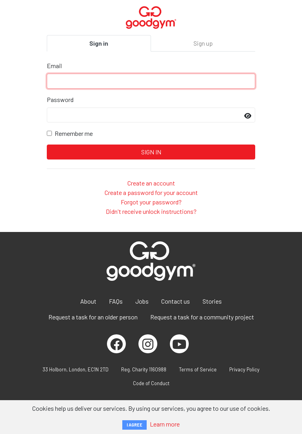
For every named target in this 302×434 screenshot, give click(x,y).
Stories (212, 301)
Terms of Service (198, 369)
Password (60, 99)
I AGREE (134, 424)
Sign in (98, 43)
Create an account (151, 183)
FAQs (116, 301)
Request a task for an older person (93, 317)
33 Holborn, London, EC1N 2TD (75, 369)
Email (54, 65)
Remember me (74, 133)
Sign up (203, 43)
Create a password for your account (151, 192)
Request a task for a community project (202, 317)
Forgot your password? (151, 202)
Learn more (165, 424)
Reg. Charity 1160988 (143, 369)
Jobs (142, 301)
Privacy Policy (244, 369)
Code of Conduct (151, 383)
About (88, 301)
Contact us (175, 301)
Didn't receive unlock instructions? (151, 211)
